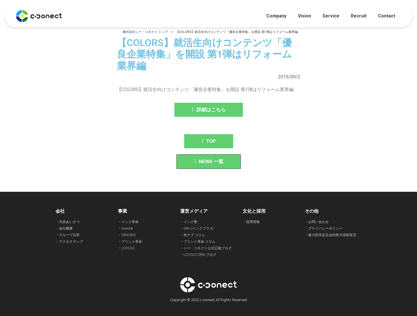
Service (330, 16)
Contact (386, 16)
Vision (304, 16)
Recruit (359, 16)
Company (276, 16)
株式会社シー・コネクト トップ (145, 32)
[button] (208, 110)
